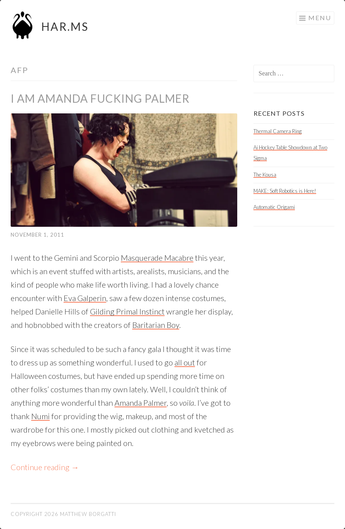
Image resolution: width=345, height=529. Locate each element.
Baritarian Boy (155, 324)
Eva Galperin (85, 298)
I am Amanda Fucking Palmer (100, 98)
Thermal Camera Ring (277, 131)
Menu (319, 17)
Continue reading (45, 467)
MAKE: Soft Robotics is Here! (284, 191)
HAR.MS (65, 26)
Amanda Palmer (140, 402)
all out (184, 362)
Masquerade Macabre (157, 257)
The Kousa (264, 174)
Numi (40, 416)
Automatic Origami (274, 207)
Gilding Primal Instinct (127, 311)
